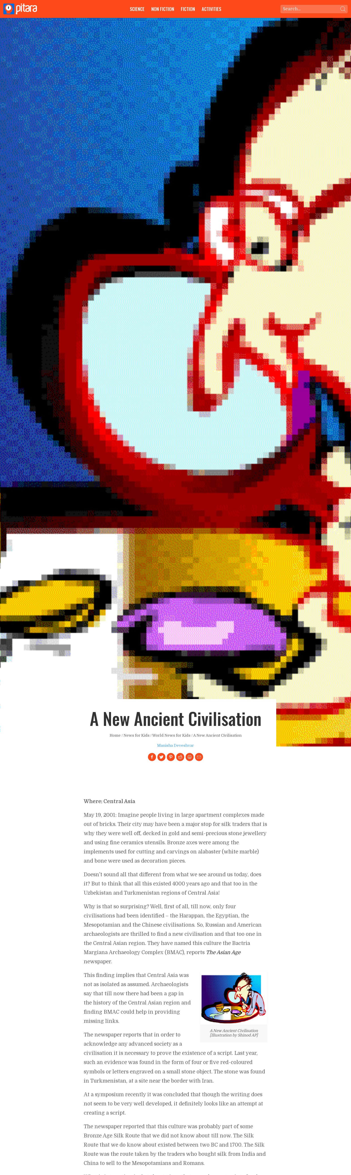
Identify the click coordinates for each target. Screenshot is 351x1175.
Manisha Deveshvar (175, 745)
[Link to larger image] (233, 997)
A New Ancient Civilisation (217, 735)
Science (137, 8)
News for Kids (137, 735)
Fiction (188, 8)
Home (115, 735)
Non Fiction (162, 8)
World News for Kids (171, 735)
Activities (211, 8)
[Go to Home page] (20, 9)
